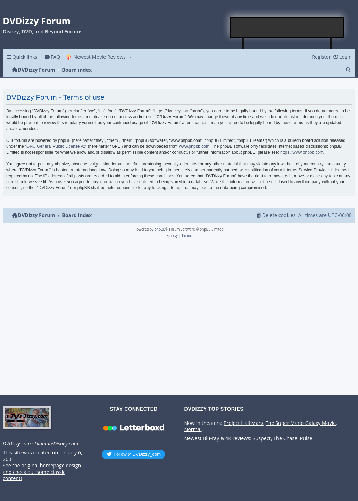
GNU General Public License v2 (55, 146)
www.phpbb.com (194, 146)
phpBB (160, 229)
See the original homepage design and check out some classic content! (42, 472)
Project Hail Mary (243, 423)
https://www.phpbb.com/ (302, 152)
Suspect (262, 438)
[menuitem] (52, 56)
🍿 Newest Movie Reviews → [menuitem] (99, 57)
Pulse (306, 438)
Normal (193, 429)
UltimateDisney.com (56, 444)
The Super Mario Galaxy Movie (301, 423)
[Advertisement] (287, 27)
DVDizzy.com (17, 444)
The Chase (285, 438)
